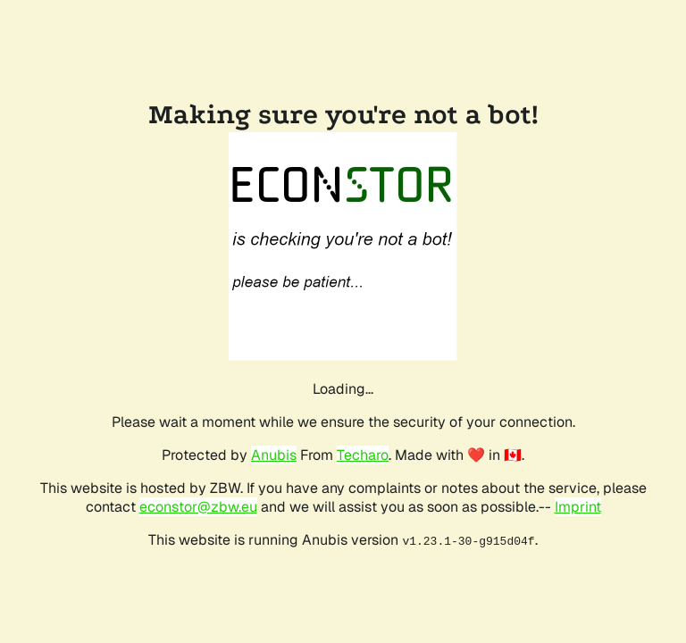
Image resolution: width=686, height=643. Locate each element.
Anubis (274, 455)
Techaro (363, 455)
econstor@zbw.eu (198, 506)
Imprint (578, 506)
